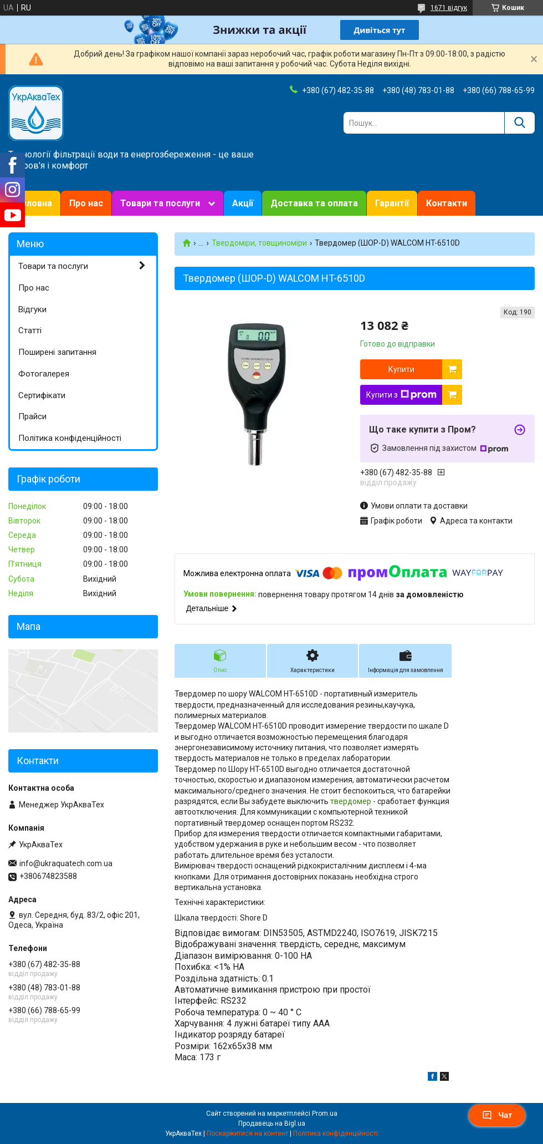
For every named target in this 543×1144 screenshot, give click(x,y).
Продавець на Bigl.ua (271, 1123)
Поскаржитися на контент (247, 1133)
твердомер (350, 801)
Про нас (86, 203)
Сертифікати (41, 395)
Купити (401, 369)
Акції (242, 203)
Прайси (32, 416)
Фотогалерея (43, 374)
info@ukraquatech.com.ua (65, 863)
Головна (34, 203)
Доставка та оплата (314, 203)
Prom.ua (324, 1113)
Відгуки (32, 309)
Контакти (446, 203)
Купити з (401, 395)
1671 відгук (449, 8)
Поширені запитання (57, 352)
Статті (30, 330)
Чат (497, 1115)
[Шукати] (519, 123)
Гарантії (392, 203)
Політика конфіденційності (69, 438)
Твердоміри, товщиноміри (259, 243)
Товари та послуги (160, 203)
